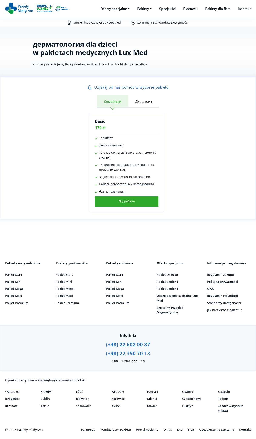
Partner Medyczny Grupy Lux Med (97, 22)
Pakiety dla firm (217, 8)
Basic (100, 121)
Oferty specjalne (113, 8)
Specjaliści (167, 8)
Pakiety (143, 8)
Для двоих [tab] (143, 101)
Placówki (190, 8)
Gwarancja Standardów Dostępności (162, 22)
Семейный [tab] (112, 101)
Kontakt (244, 8)
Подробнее (127, 201)
